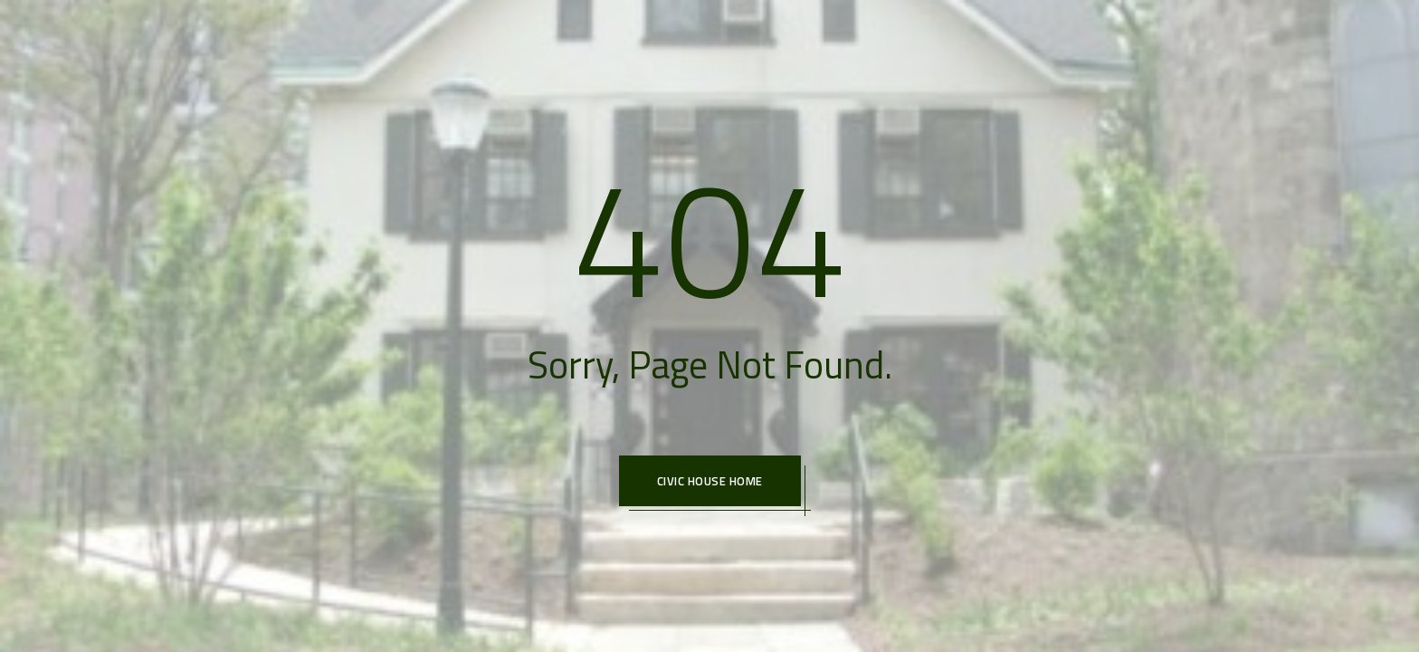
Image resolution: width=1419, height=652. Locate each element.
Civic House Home (710, 481)
